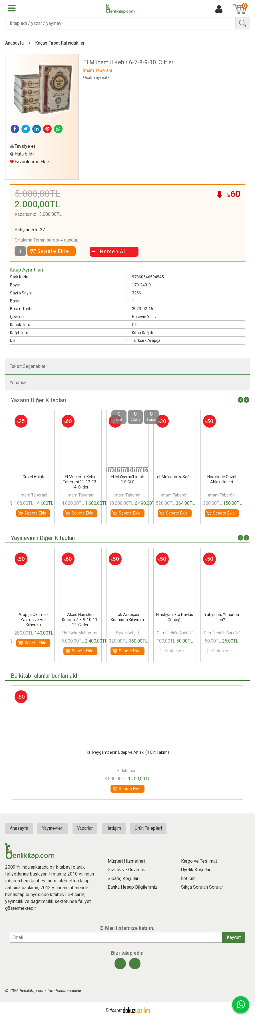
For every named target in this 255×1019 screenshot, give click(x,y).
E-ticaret (114, 1010)
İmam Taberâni (33, 495)
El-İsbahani (127, 770)
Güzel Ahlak (33, 476)
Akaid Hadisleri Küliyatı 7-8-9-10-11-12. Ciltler (80, 619)
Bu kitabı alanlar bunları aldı (45, 675)
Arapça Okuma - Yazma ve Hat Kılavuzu (33, 619)
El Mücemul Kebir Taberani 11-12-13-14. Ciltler (80, 481)
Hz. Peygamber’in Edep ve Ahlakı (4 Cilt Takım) (127, 752)
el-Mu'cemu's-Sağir (174, 476)
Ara (242, 23)
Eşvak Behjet (127, 633)
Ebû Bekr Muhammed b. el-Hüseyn (93, 633)
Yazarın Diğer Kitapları (38, 400)
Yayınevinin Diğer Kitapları (43, 538)
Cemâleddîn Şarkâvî (174, 633)
